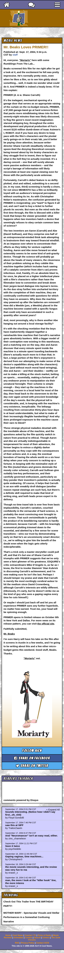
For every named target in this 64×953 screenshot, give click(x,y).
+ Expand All (53, 809)
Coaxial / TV (30, 935)
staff (15, 54)
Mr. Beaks (9, 633)
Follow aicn (32, 750)
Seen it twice (12, 846)
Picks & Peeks (44, 935)
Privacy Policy (27, 943)
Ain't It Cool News (37, 18)
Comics (28, 937)
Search (37, 937)
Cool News (18, 935)
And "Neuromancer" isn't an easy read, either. (31, 835)
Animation (18, 937)
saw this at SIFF (14, 825)
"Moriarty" (25, 60)
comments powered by (21, 800)
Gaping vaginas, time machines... (24, 856)
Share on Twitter (32, 766)
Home (8, 935)
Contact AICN (42, 943)
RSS (17, 943)
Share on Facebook (32, 758)
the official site (45, 623)
